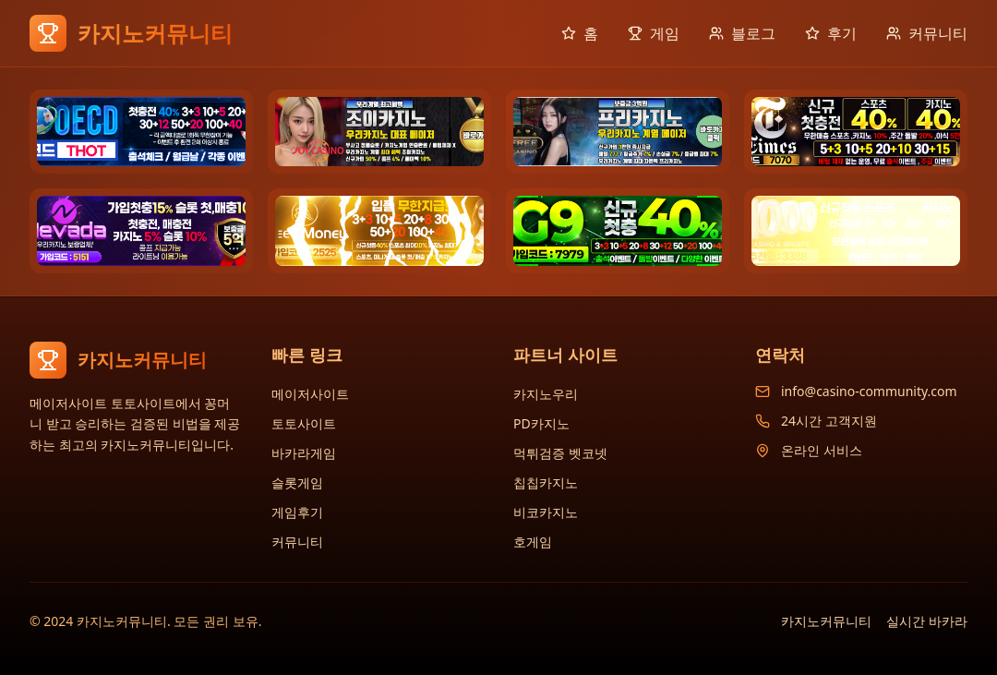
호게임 (532, 541)
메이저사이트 (310, 394)
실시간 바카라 (926, 621)
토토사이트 (303, 423)
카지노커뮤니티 (826, 621)
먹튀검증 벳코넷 (560, 453)
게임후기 (297, 512)
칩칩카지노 (545, 482)
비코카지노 (545, 512)
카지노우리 (545, 394)
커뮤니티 (297, 541)
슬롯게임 (297, 482)
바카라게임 (303, 453)
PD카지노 (541, 423)
